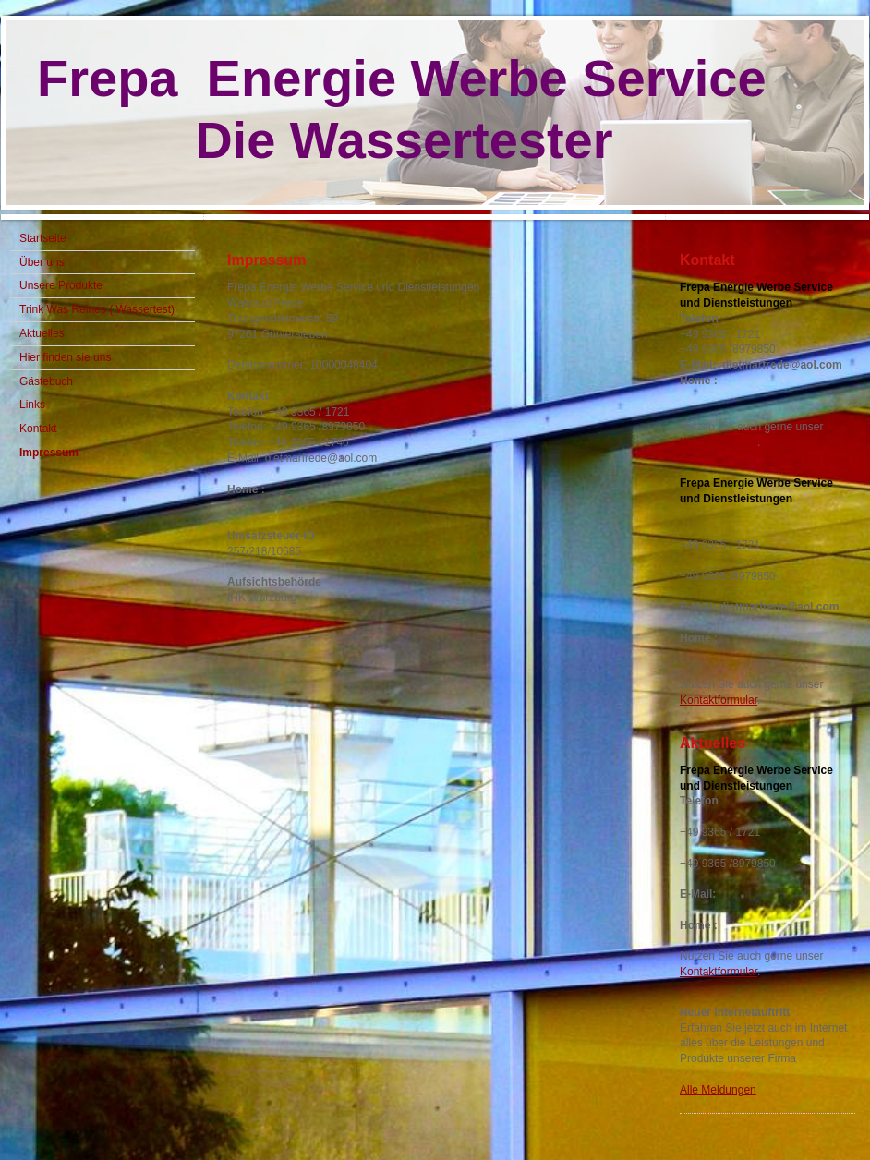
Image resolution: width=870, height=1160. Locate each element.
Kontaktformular (718, 442)
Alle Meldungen (718, 1089)
